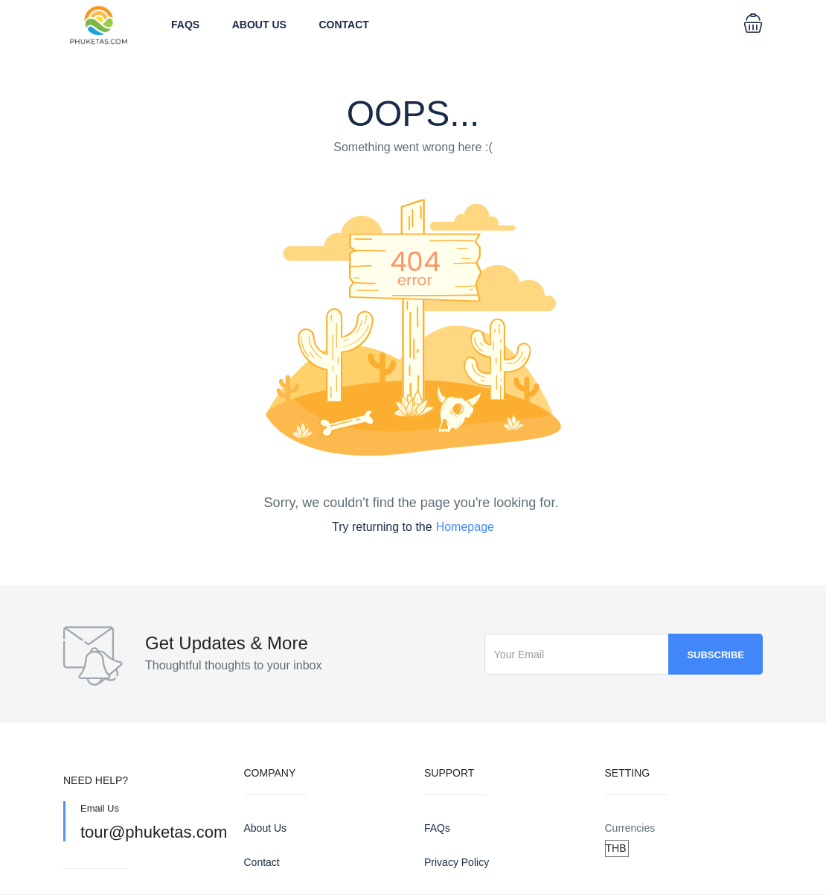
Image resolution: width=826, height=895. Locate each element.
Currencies (630, 828)
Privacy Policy (456, 862)
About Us (259, 25)
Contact (344, 25)
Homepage (465, 526)
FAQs (185, 25)
